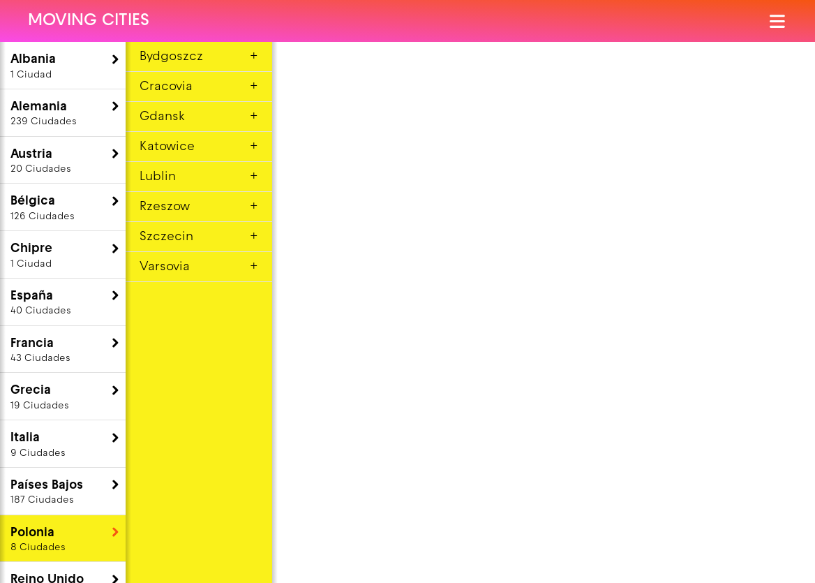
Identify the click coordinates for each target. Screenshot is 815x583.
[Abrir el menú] (778, 21)
